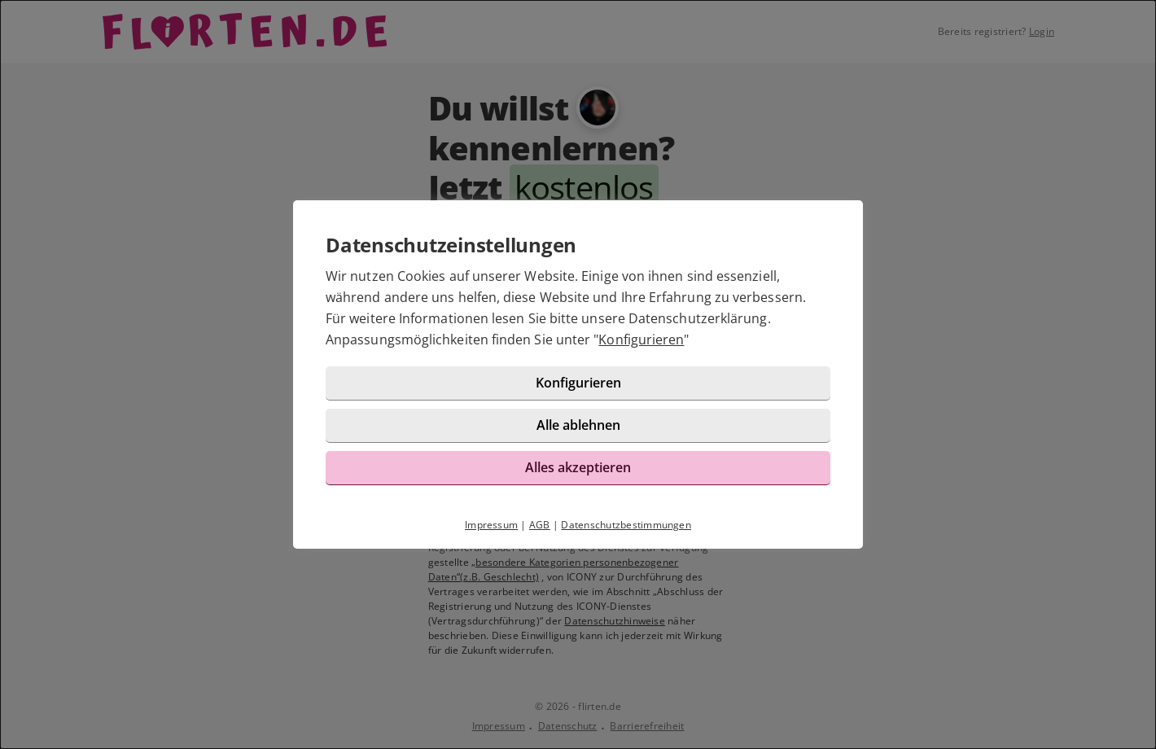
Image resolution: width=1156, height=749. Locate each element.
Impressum (491, 525)
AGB (539, 525)
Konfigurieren (641, 339)
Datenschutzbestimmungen (626, 525)
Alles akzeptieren (578, 467)
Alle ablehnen (578, 425)
